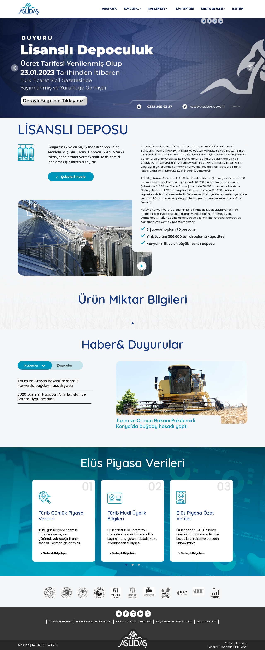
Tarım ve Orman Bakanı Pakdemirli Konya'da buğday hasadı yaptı (48, 383)
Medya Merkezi (212, 9)
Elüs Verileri (184, 9)
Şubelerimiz (156, 9)
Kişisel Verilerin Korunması (133, 621)
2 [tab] (132, 565)
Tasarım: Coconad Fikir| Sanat (227, 647)
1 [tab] (132, 323)
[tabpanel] (63, 521)
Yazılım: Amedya (236, 643)
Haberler (34, 365)
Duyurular (68, 365)
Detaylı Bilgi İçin (54, 553)
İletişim (237, 9)
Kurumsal (131, 9)
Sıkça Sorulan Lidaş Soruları (174, 621)
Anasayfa (109, 9)
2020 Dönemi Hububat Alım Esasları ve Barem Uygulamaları (52, 396)
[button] (14, 68)
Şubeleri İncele (71, 176)
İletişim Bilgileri (206, 621)
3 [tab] (139, 565)
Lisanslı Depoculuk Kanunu (93, 621)
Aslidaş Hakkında (60, 621)
